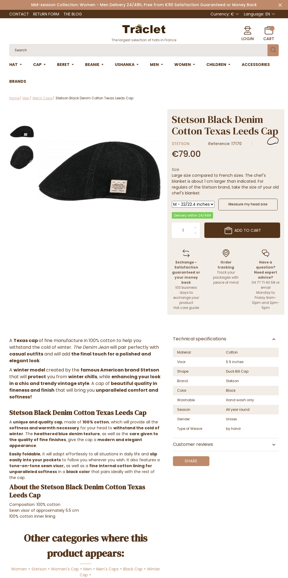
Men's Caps (107, 569)
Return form (46, 14)
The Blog (72, 14)
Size (175, 169)
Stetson (180, 143)
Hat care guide (186, 307)
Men (87, 569)
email (266, 287)
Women (19, 569)
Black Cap (133, 569)
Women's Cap (65, 569)
